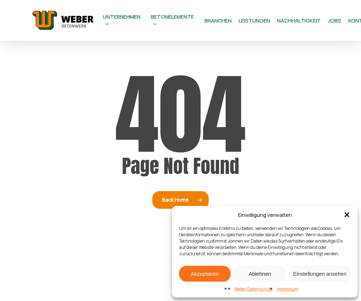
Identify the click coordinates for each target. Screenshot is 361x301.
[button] (346, 214)
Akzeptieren (205, 274)
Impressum (287, 289)
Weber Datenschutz (253, 289)
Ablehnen (260, 274)
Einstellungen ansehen (320, 274)
